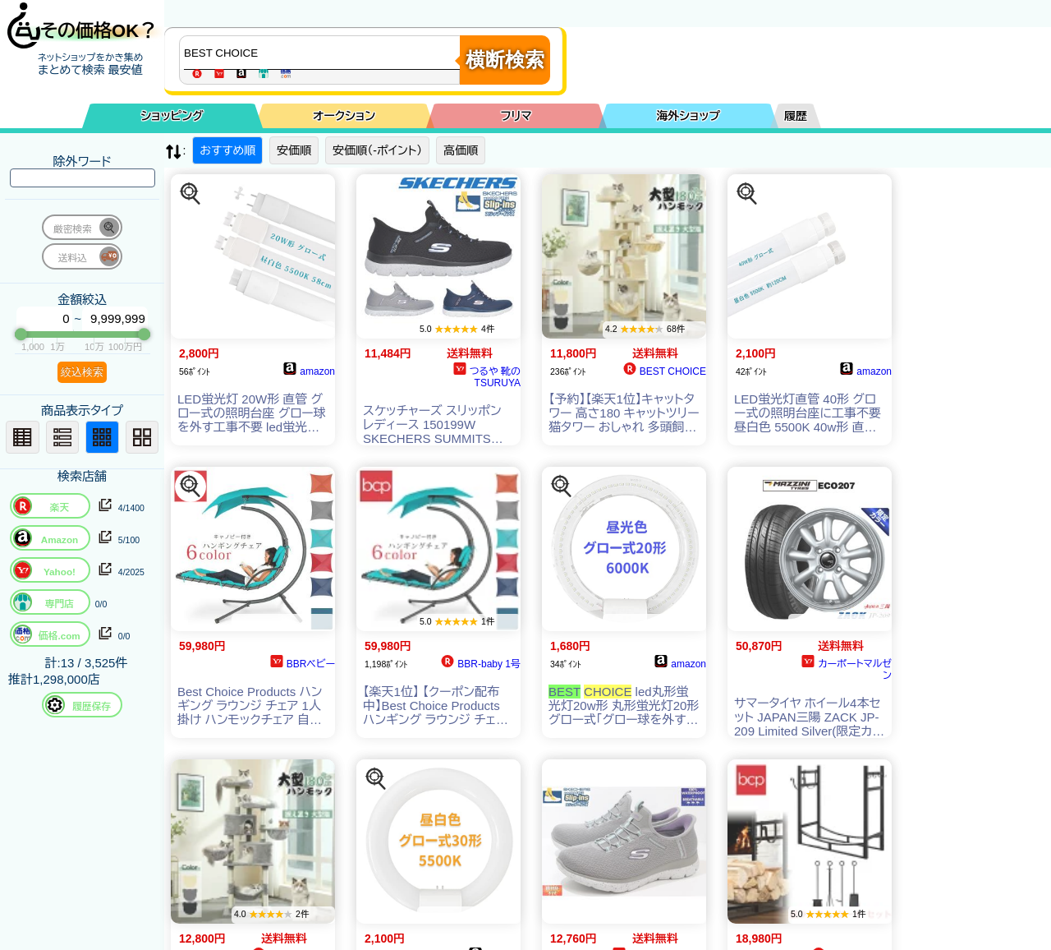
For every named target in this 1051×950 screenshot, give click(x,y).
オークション (344, 115)
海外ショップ (688, 115)
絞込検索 (82, 372)
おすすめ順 (227, 150)
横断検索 (505, 59)
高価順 (460, 150)
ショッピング (172, 115)
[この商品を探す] (190, 194)
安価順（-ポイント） (377, 150)
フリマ (516, 115)
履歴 (795, 115)
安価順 (294, 150)
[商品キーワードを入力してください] (323, 52)
